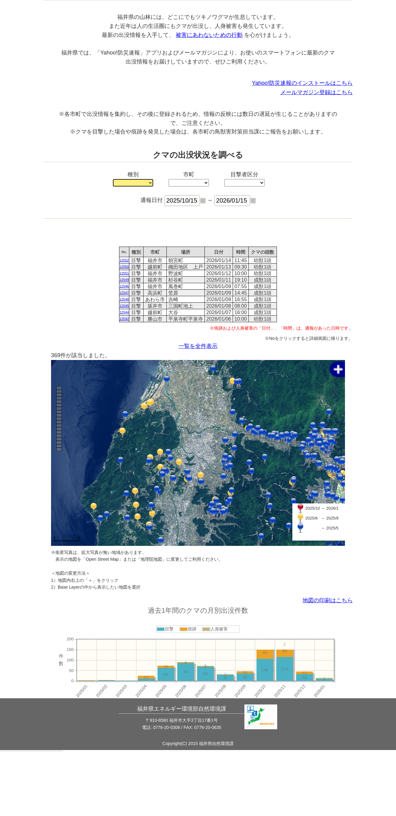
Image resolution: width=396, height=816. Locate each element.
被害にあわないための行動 (209, 94)
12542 (124, 377)
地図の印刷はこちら (328, 659)
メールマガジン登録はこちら (316, 151)
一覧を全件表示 (198, 405)
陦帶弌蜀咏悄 (335, 602)
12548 (124, 358)
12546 (124, 345)
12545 (124, 364)
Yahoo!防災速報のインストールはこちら (302, 142)
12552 (124, 319)
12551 (124, 332)
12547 (124, 351)
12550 (124, 325)
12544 (124, 371)
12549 (124, 338)
